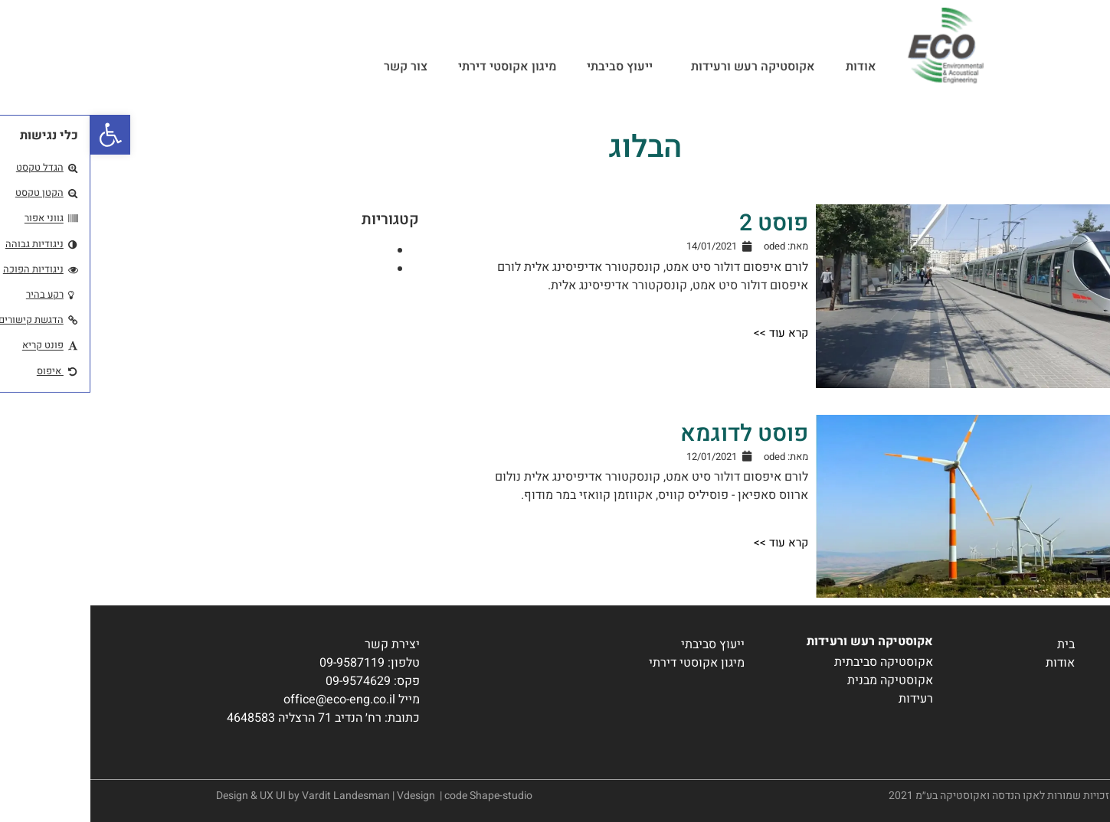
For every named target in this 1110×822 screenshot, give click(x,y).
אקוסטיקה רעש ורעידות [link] (659, 66)
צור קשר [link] (315, 66)
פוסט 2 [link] (683, 223)
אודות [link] (770, 66)
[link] (20, 135)
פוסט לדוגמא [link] (654, 434)
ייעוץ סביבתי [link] (529, 66)
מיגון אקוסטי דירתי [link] (417, 66)
